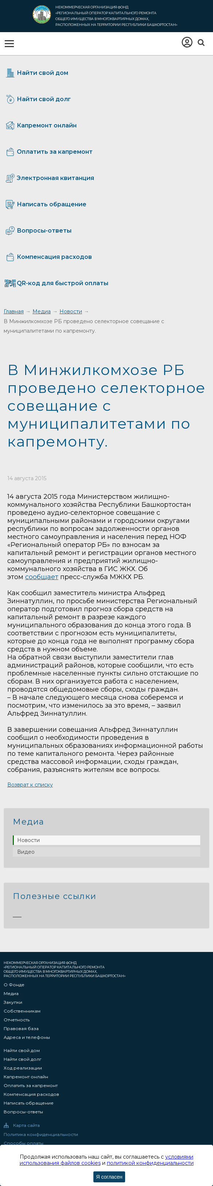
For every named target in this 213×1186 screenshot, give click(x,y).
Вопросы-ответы (23, 1112)
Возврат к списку (30, 784)
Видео (26, 852)
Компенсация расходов (31, 1094)
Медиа (11, 993)
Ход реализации (23, 1068)
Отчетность (17, 1020)
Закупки (13, 1002)
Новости (28, 840)
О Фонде (14, 985)
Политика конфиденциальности (41, 1134)
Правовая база (21, 1028)
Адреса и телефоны (27, 1037)
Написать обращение (29, 1103)
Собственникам (22, 1011)
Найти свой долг (23, 1059)
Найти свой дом (22, 1050)
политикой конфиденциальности (150, 1163)
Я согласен (109, 1177)
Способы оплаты (23, 1143)
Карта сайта (26, 1125)
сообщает (41, 577)
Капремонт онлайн (26, 1077)
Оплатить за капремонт (31, 1085)
